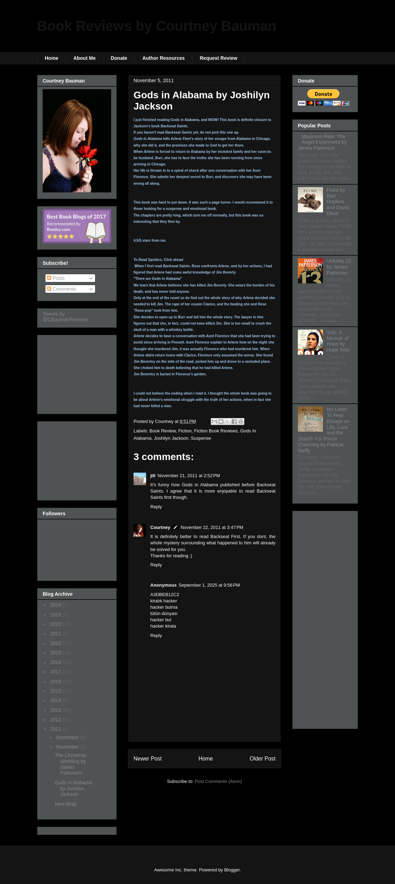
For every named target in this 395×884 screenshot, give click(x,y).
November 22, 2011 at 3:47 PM (212, 527)
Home (51, 58)
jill (152, 475)
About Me (84, 58)
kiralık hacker (163, 600)
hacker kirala (163, 626)
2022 (56, 624)
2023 (56, 614)
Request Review (218, 58)
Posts (56, 278)
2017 (56, 671)
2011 (56, 729)
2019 (56, 653)
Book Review (163, 430)
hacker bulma (164, 607)
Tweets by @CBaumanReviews (65, 316)
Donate (119, 58)
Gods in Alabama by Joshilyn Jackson (73, 788)
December (68, 737)
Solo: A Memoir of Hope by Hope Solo (338, 341)
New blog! (66, 804)
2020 (56, 643)
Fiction (185, 430)
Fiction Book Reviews (215, 430)
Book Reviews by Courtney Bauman (156, 26)
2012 (56, 719)
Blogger (231, 869)
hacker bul (160, 619)
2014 (56, 700)
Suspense (201, 438)
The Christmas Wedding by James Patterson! (71, 764)
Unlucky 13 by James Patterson (339, 267)
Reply (156, 506)
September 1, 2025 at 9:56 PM (209, 585)
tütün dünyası (164, 613)
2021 (56, 633)
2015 (56, 691)
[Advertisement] (78, 373)
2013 (56, 710)
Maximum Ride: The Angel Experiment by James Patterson (322, 142)
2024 (56, 605)
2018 (56, 662)
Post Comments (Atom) (218, 781)
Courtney (160, 527)
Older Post (262, 759)
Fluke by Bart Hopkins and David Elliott (338, 201)
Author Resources (163, 58)
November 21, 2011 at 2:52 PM (188, 475)
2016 (56, 681)
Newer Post (148, 759)
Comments (61, 289)
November (68, 747)
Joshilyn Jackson (171, 438)
